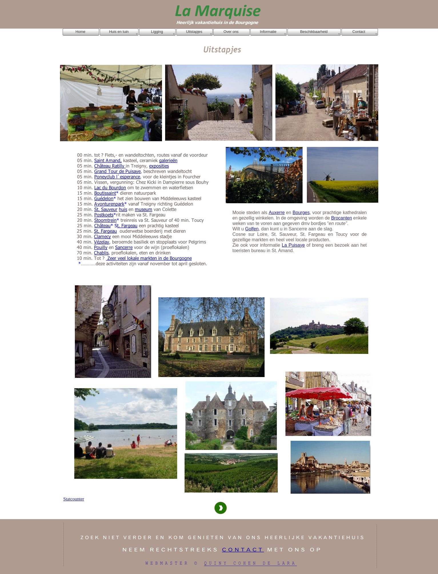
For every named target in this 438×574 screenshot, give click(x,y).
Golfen (252, 228)
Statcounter (73, 499)
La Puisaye (293, 245)
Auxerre (277, 212)
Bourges (301, 212)
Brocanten (341, 218)
